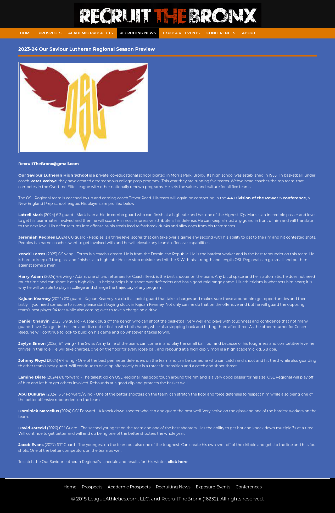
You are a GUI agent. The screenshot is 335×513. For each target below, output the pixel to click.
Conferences (220, 33)
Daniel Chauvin (33, 321)
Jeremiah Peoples (36, 237)
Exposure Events (181, 33)
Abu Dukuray (31, 394)
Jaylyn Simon (32, 343)
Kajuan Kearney (34, 298)
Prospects (50, 33)
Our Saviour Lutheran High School (53, 175)
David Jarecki (32, 427)
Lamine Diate (32, 377)
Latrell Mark (30, 214)
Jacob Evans (31, 444)
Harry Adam (31, 276)
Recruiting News (138, 33)
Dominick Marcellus (38, 410)
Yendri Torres (31, 253)
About (249, 33)
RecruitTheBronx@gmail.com (48, 163)
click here (177, 461)
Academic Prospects (90, 33)
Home (26, 33)
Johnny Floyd (32, 360)
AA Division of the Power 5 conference (266, 197)
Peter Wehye (43, 180)
